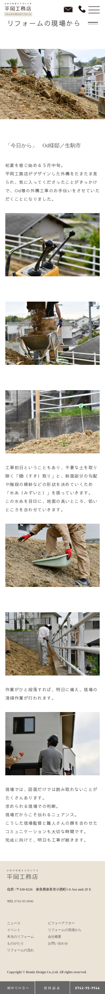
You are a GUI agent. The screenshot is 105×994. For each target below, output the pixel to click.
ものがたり (15, 943)
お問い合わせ (58, 943)
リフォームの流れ (20, 950)
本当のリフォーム (20, 937)
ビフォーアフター (61, 923)
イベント (13, 930)
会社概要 (54, 937)
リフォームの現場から (64, 930)
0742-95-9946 (23, 901)
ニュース (13, 923)
